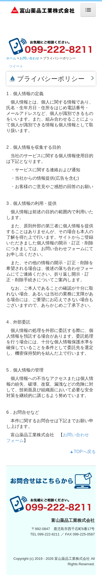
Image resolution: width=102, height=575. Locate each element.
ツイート (16, 66)
